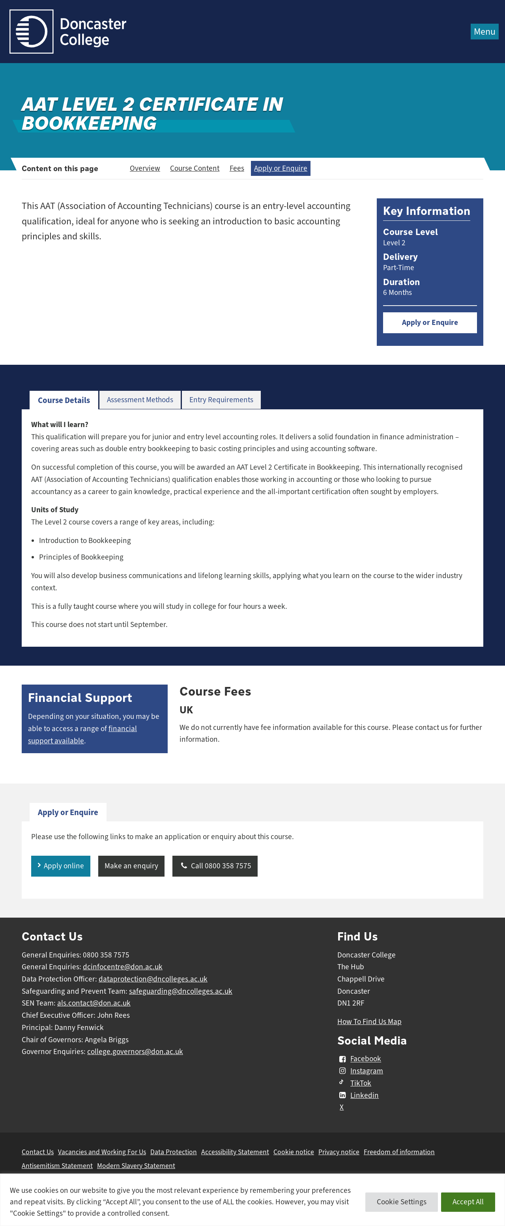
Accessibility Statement (235, 1152)
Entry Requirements (221, 400)
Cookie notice (293, 1152)
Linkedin (358, 1095)
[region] (252, 1200)
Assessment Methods (140, 400)
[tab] (64, 400)
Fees (237, 168)
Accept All (468, 1202)
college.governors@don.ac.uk (135, 1051)
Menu (485, 31)
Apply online (64, 866)
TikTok (354, 1083)
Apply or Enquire (280, 168)
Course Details (64, 400)
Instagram (360, 1071)
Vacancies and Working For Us (102, 1152)
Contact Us (38, 1152)
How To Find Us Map (369, 1021)
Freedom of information (399, 1152)
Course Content (194, 168)
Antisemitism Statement (57, 1165)
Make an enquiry (131, 866)
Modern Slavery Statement (136, 1165)
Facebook (359, 1059)
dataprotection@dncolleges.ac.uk (153, 979)
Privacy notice (338, 1152)
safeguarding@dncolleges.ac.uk (180, 991)
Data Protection (173, 1152)
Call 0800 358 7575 (215, 866)
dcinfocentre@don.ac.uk (123, 967)
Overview (145, 168)
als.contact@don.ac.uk (94, 1003)
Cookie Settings (401, 1202)
